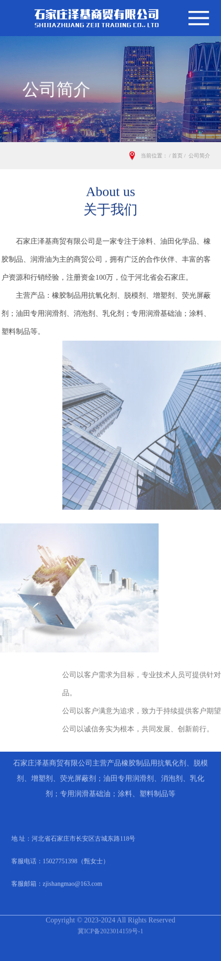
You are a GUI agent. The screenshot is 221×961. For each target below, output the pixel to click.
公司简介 (199, 155)
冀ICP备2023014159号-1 (110, 921)
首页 (177, 155)
